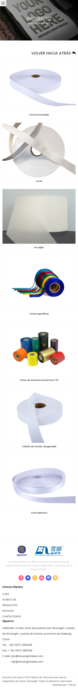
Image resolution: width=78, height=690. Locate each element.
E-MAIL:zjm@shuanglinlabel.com (22, 656)
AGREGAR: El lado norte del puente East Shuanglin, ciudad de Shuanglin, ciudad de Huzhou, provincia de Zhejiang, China (38, 633)
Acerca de (9, 600)
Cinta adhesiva (39, 513)
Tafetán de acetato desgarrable (39, 446)
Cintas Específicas (39, 314)
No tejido (39, 247)
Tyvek (39, 181)
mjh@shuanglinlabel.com (22, 662)
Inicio (30, 23)
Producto (39, 23)
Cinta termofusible (39, 115)
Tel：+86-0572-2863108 (17, 645)
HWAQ (72, 685)
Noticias (8, 611)
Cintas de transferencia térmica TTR (39, 380)
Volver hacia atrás (53, 53)
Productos (9, 605)
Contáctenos (11, 616)
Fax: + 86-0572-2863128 (17, 651)
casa (5, 594)
